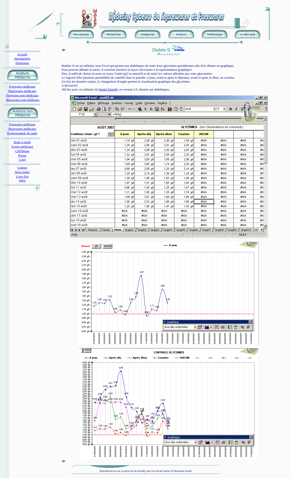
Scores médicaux (22, 146)
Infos (22, 180)
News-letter (22, 172)
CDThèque (22, 151)
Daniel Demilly (109, 89)
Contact (22, 167)
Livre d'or (22, 176)
